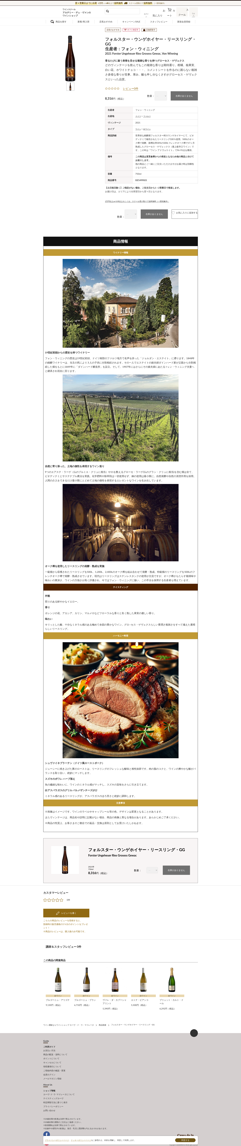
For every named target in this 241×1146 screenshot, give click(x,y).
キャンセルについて (52, 1058)
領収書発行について (52, 1061)
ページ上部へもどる (194, 1030)
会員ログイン (49, 1068)
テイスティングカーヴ (53, 1090)
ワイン (138, 128)
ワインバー (193, 14)
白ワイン (148, 128)
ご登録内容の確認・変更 (54, 1064)
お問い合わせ (49, 1100)
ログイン (151, 14)
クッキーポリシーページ (81, 1140)
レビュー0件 (130, 88)
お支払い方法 (49, 1047)
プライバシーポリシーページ (57, 1140)
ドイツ (138, 115)
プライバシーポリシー (53, 1097)
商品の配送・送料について (55, 1051)
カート (171, 14)
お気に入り (162, 14)
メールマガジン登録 (52, 1071)
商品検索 (102, 1022)
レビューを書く (69, 911)
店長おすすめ (105, 21)
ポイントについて (51, 1054)
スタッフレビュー (158, 21)
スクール (182, 14)
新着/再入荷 (83, 21)
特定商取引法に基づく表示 (55, 1093)
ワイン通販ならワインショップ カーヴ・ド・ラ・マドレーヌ (53, 12)
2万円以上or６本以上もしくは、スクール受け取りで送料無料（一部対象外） (142, 200)
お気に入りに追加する (178, 213)
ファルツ (148, 115)
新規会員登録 (183, 21)
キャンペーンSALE (131, 21)
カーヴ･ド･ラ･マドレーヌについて (59, 1086)
